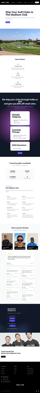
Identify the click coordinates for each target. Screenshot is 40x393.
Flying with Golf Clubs (30, 373)
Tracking (25, 2)
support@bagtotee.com (13, 328)
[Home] (5, 2)
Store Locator (3, 373)
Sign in (32, 2)
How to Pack (3, 370)
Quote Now (7, 22)
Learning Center (3, 366)
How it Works (13, 2)
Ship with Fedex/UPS (30, 368)
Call (12, 318)
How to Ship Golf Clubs (30, 370)
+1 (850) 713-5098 (12, 316)
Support (15, 370)
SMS (12, 320)
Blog (29, 2)
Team (15, 373)
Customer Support (19, 2)
